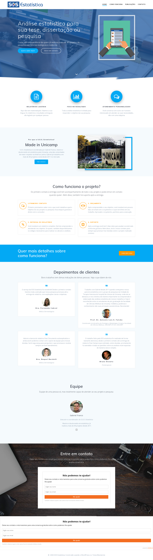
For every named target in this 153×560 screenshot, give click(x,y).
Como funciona (116, 4)
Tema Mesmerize (98, 555)
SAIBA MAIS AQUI (126, 253)
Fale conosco (41, 162)
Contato (141, 4)
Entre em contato (51, 51)
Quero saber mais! (28, 51)
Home (104, 4)
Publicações (130, 4)
